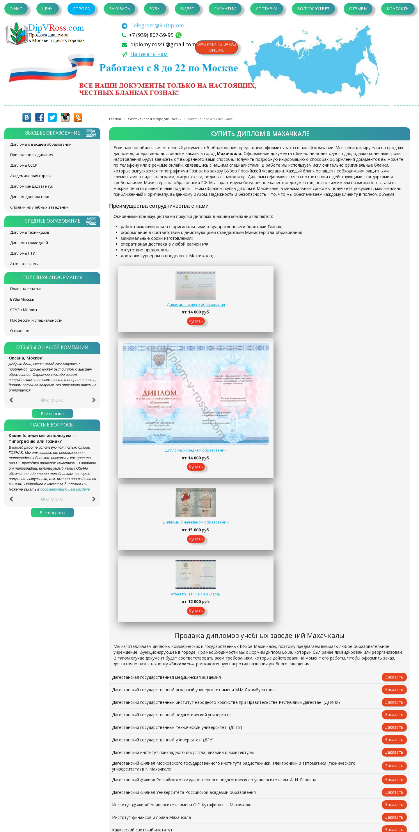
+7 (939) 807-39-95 (152, 34)
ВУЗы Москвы (22, 299)
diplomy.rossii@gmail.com (163, 44)
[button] (11, 402)
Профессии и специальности (36, 320)
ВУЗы (155, 8)
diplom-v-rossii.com (46, 33)
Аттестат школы (24, 263)
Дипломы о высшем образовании (41, 144)
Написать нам (149, 53)
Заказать (119, 8)
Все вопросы (52, 512)
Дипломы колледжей (29, 242)
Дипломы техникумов (29, 232)
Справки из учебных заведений (39, 207)
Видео (187, 8)
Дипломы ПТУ (22, 253)
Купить (144, 328)
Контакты (398, 8)
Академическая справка (32, 175)
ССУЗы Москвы (23, 309)
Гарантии (225, 8)
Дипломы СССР (23, 165)
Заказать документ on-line (259, 738)
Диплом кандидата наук (31, 186)
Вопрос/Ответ (313, 8)
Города (81, 8)
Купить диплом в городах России (154, 119)
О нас (16, 8)
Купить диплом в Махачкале (210, 119)
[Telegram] (153, 25)
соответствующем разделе (65, 489)
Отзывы (358, 8)
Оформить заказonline (218, 48)
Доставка (266, 8)
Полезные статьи (26, 288)
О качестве (20, 330)
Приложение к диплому (31, 154)
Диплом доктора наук (29, 196)
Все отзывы (52, 413)
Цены (48, 8)
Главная (115, 119)
